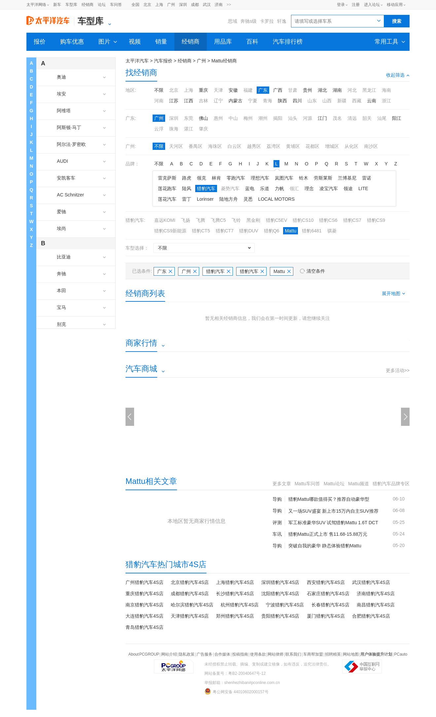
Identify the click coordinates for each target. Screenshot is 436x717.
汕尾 (381, 118)
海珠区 (215, 146)
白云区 (234, 146)
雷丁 (186, 199)
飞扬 (185, 220)
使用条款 (258, 654)
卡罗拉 (267, 21)
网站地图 (351, 654)
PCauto (400, 654)
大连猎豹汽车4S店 (145, 616)
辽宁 (218, 100)
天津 (218, 90)
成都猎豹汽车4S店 (190, 593)
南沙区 (371, 146)
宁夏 (252, 100)
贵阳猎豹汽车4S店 (280, 616)
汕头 (292, 118)
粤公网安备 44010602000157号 (236, 691)
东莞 (188, 118)
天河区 (176, 146)
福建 (248, 90)
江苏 (173, 100)
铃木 (303, 178)
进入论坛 (372, 4)
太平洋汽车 (137, 60)
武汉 (207, 4)
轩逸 (281, 21)
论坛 (102, 4)
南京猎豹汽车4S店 (145, 604)
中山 (233, 118)
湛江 (188, 128)
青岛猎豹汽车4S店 (145, 627)
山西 (327, 100)
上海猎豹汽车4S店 (235, 582)
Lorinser (205, 199)
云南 (371, 100)
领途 (348, 188)
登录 (341, 4)
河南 (159, 100)
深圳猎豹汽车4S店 (280, 582)
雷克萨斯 (167, 178)
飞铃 (236, 220)
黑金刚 (253, 220)
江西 (188, 100)
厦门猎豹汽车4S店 (326, 616)
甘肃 (292, 90)
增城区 (332, 146)
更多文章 (281, 483)
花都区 (312, 146)
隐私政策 (187, 654)
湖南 (337, 90)
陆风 (186, 188)
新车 (57, 4)
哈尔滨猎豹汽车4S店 (192, 604)
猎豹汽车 (206, 188)
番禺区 (195, 146)
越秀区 (254, 146)
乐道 (264, 188)
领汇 (294, 188)
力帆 (279, 188)
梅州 (248, 118)
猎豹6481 (311, 230)
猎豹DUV (248, 230)
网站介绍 (169, 654)
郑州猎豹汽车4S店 (235, 616)
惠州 (218, 118)
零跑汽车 (236, 178)
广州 (171, 4)
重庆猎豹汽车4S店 (145, 593)
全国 (135, 4)
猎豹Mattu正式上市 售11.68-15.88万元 (328, 534)
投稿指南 (240, 654)
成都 (195, 4)
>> (229, 4)
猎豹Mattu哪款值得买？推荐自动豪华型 (328, 499)
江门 (322, 118)
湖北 (322, 90)
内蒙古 (235, 100)
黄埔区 (293, 146)
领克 (201, 178)
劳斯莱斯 (323, 178)
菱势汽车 (230, 188)
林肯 (216, 178)
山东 (312, 100)
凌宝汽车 (328, 188)
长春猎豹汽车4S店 (330, 604)
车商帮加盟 (313, 654)
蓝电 (249, 188)
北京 (147, 4)
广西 (277, 90)
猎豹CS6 (328, 220)
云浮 (159, 128)
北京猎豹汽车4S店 (190, 582)
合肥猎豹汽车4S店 (371, 616)
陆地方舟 (228, 199)
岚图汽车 (284, 178)
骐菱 (332, 230)
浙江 (386, 100)
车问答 (116, 4)
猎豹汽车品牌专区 (391, 483)
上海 (159, 4)
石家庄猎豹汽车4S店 (328, 593)
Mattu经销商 (224, 60)
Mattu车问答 (307, 483)
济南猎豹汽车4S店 (376, 593)
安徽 (233, 90)
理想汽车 (260, 178)
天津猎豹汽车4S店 (190, 616)
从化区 (351, 146)
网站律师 (275, 654)
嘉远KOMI (164, 220)
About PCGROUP (143, 654)
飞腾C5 (218, 220)
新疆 (341, 100)
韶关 (367, 118)
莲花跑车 (167, 188)
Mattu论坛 (334, 483)
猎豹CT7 (225, 230)
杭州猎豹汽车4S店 (240, 604)
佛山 (203, 118)
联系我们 (293, 654)
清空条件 (316, 271)
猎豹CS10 (303, 220)
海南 (386, 90)
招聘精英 (333, 654)
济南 (219, 4)
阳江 (396, 118)
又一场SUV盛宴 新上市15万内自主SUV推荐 (333, 511)
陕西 (282, 100)
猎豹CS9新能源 (170, 230)
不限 (159, 90)
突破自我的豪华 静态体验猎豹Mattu (324, 545)
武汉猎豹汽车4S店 (371, 582)
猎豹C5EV (276, 220)
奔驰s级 (248, 21)
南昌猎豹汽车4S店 (376, 604)
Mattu (290, 230)
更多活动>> (398, 370)
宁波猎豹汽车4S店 (285, 604)
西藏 (356, 100)
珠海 (173, 128)
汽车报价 (163, 60)
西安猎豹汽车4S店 (326, 582)
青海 (267, 100)
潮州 (263, 118)
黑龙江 (369, 90)
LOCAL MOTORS (276, 199)
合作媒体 (222, 654)
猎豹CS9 (376, 220)
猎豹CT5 (201, 230)
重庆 (203, 90)
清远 (352, 118)
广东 (263, 90)
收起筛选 (398, 75)
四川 (297, 100)
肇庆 (203, 128)
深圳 (183, 4)
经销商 (87, 4)
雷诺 (366, 178)
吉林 (203, 100)
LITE (363, 188)
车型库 (71, 4)
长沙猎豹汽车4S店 (235, 593)
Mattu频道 (358, 483)
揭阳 (277, 118)
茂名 (337, 118)
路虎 (186, 178)
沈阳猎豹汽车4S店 (280, 593)
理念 (309, 188)
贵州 (307, 90)
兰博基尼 (347, 178)
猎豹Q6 (271, 230)
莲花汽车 (167, 199)
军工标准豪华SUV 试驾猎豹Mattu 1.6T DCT (333, 522)
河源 (307, 118)
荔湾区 (273, 146)
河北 (352, 90)
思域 (232, 21)
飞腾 (200, 220)
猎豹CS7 (352, 220)
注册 (356, 4)
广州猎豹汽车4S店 (145, 582)
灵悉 (248, 199)
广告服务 (204, 654)
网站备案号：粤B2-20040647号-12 (235, 673)
